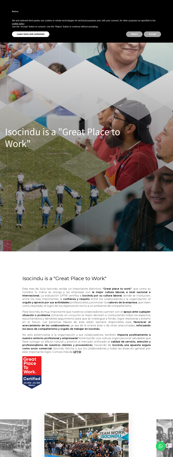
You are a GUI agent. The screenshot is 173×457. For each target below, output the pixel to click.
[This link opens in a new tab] (160, 446)
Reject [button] (134, 34)
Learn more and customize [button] (30, 34)
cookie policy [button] (18, 23)
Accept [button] (152, 34)
